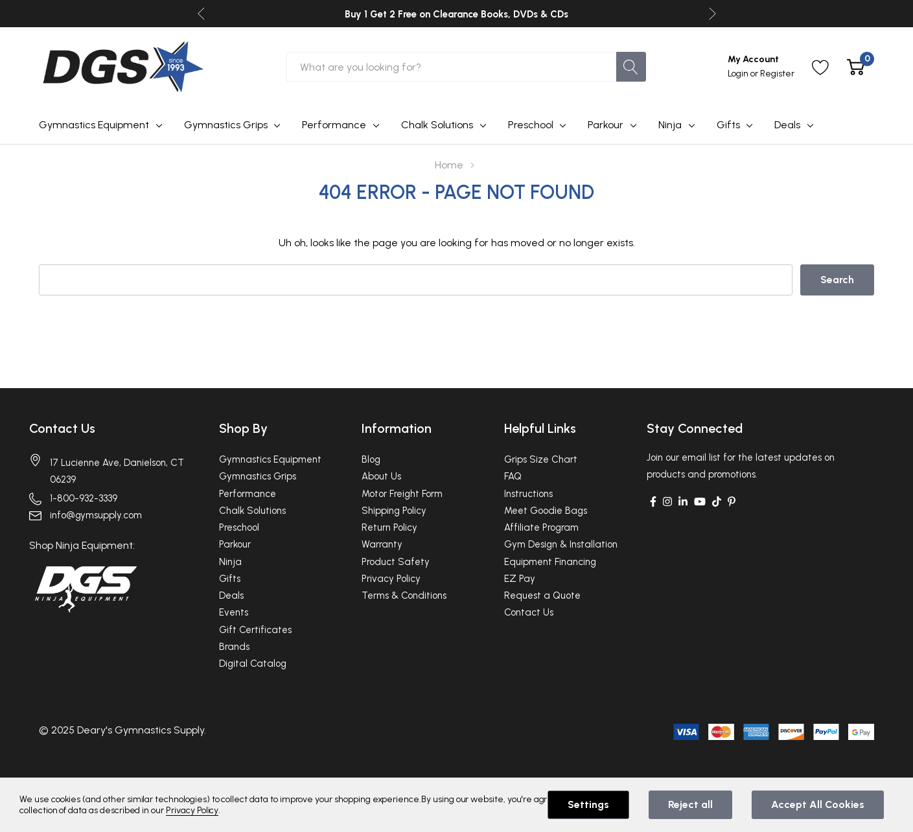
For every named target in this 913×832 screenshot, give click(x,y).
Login (739, 73)
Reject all (690, 804)
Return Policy (389, 527)
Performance (334, 125)
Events (233, 612)
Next (712, 14)
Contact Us (62, 428)
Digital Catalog (252, 663)
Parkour (605, 125)
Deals (787, 125)
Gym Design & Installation (561, 544)
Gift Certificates (255, 630)
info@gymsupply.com (96, 515)
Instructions (528, 494)
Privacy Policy (391, 578)
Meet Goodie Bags (545, 510)
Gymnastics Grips (226, 125)
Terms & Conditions (404, 595)
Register (777, 73)
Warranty (382, 544)
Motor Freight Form (402, 494)
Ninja (670, 125)
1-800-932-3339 (83, 498)
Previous (201, 14)
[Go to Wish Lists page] (820, 67)
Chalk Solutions (437, 125)
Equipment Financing (550, 562)
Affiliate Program (541, 527)
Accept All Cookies (817, 804)
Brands (234, 647)
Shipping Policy (394, 510)
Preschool (530, 125)
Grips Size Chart (540, 459)
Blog (371, 459)
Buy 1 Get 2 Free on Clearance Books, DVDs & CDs (456, 14)
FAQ (513, 476)
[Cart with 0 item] (855, 67)
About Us (381, 476)
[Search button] (631, 67)
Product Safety (396, 562)
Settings (588, 804)
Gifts (728, 125)
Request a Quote (542, 595)
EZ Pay (519, 578)
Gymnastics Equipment (94, 125)
